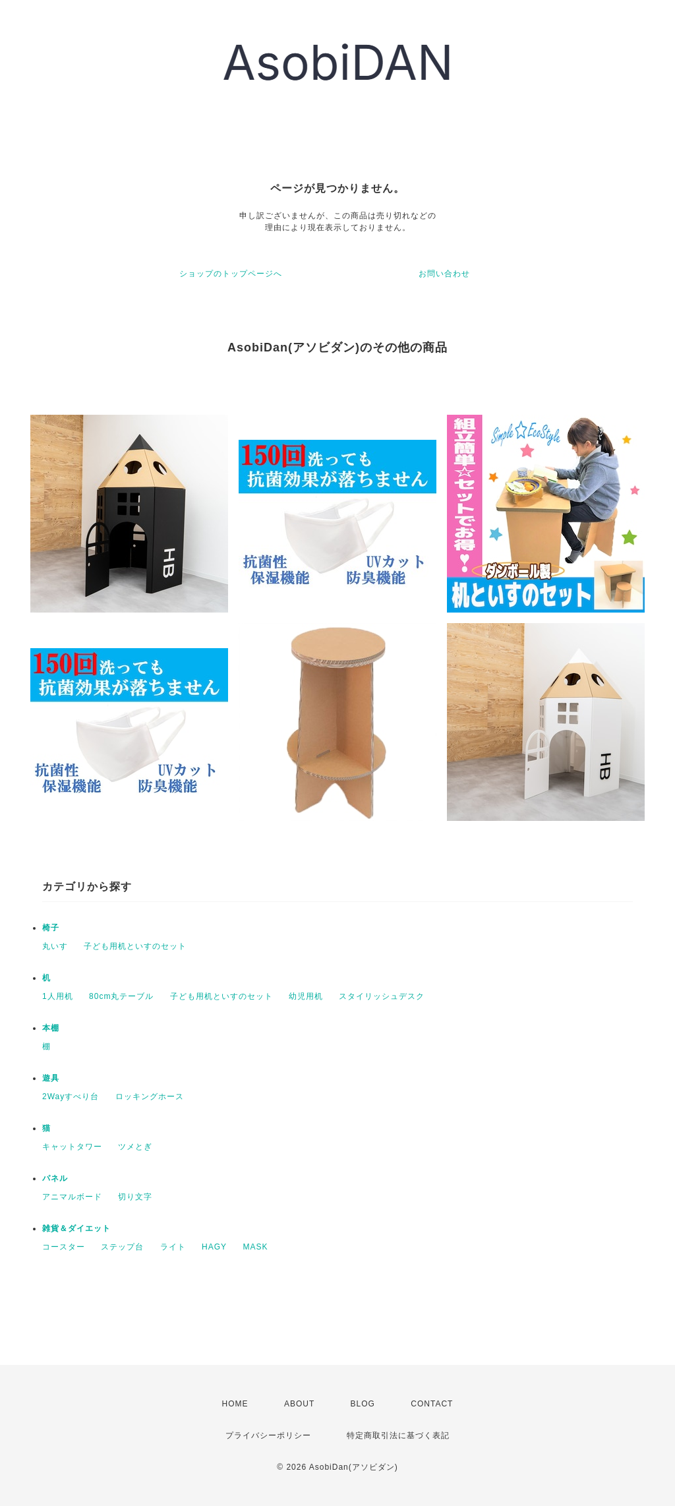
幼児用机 (306, 996)
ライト (173, 1246)
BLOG (363, 1403)
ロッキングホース (149, 1096)
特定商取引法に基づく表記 (398, 1435)
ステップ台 (122, 1246)
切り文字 (135, 1196)
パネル (55, 1178)
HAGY (214, 1246)
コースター (63, 1246)
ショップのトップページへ (230, 273)
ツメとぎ (135, 1146)
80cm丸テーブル (121, 996)
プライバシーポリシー (268, 1435)
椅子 (50, 927)
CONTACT (432, 1403)
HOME (235, 1403)
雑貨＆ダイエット (76, 1228)
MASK (255, 1246)
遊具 (50, 1078)
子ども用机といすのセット (135, 946)
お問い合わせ (444, 273)
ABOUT (299, 1403)
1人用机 (57, 996)
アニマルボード (72, 1196)
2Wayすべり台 (70, 1096)
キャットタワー (72, 1146)
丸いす (55, 946)
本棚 (50, 1028)
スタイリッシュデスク (382, 996)
